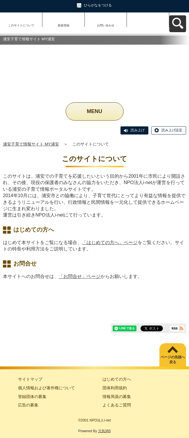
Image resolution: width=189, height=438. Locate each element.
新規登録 (63, 25)
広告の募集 (28, 405)
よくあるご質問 (116, 405)
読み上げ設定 (171, 130)
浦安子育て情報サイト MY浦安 (31, 144)
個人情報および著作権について (46, 388)
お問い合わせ (105, 25)
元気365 (104, 431)
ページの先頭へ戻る (173, 359)
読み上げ (138, 130)
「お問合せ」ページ (79, 276)
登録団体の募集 (32, 396)
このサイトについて (21, 25)
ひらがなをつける (98, 5)
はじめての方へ (116, 379)
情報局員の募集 (116, 396)
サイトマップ (30, 379)
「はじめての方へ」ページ (110, 242)
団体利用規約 (114, 388)
